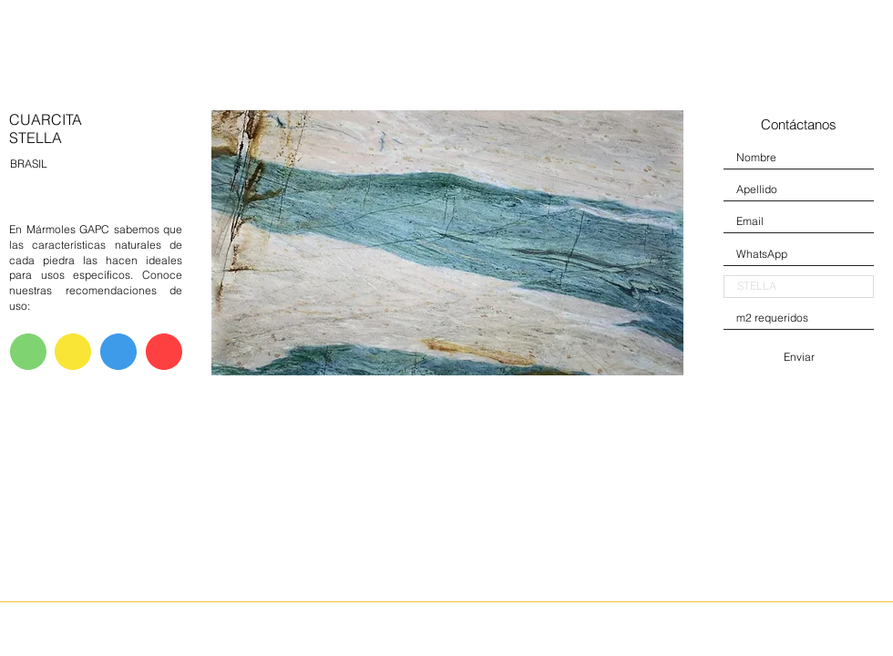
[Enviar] (799, 357)
